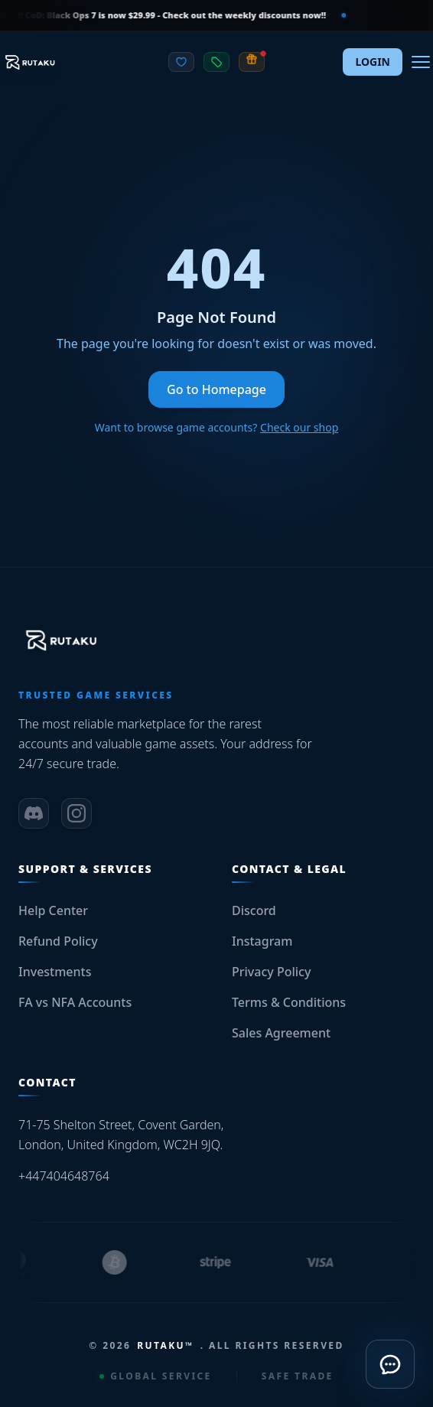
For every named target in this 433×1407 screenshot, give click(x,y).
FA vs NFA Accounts (75, 1002)
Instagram (262, 941)
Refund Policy (58, 941)
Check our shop (299, 427)
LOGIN (372, 61)
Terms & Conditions (289, 1002)
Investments (55, 971)
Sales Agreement (281, 1032)
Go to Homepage (216, 389)
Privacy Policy (271, 971)
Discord (254, 910)
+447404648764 (63, 1176)
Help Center (53, 910)
